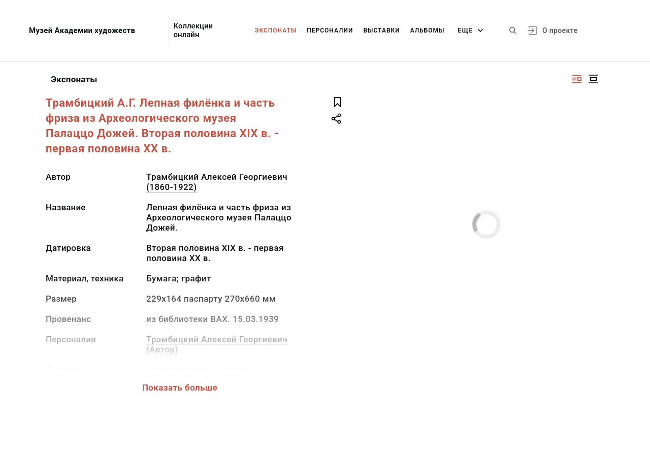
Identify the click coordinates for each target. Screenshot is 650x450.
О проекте (559, 30)
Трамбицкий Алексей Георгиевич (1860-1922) (216, 182)
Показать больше (179, 387)
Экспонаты (276, 30)
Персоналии (330, 30)
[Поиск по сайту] (512, 30)
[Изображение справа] (577, 79)
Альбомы (427, 30)
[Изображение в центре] (593, 79)
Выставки (381, 30)
